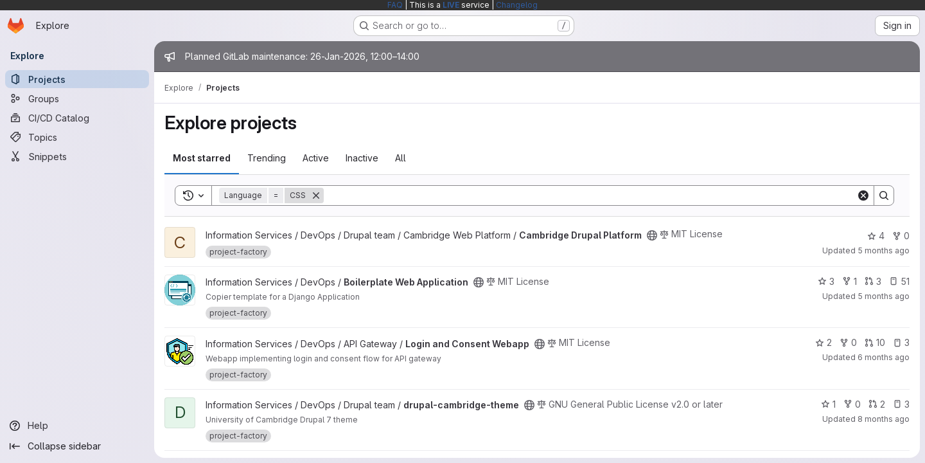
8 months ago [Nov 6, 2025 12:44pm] (884, 419)
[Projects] (77, 79)
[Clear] (863, 195)
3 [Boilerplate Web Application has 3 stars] (826, 281)
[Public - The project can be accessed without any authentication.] (652, 235)
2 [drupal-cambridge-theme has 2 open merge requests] (876, 404)
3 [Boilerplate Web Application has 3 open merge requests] (873, 281)
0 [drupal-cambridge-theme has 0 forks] (852, 404)
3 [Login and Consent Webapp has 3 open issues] (901, 342)
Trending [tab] (266, 157)
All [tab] (400, 157)
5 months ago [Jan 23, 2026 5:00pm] (884, 250)
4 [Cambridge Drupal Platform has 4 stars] (876, 235)
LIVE (451, 5)
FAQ (395, 5)
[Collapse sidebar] (77, 446)
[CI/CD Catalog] (77, 118)
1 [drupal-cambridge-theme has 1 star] (828, 404)
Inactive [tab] (362, 157)
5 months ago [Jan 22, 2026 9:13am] (884, 296)
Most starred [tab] (202, 157)
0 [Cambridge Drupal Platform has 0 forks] (901, 235)
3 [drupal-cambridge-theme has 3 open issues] (901, 404)
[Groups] (77, 98)
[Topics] (77, 137)
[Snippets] (77, 156)
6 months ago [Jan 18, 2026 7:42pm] (884, 357)
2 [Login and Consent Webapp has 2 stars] (823, 342)
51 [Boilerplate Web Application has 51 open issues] (899, 281)
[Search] (590, 195)
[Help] (77, 426)
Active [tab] (316, 157)
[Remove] (316, 195)
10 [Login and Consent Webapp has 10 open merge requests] (875, 342)
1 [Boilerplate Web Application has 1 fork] (849, 281)
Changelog (517, 5)
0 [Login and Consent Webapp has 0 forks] (848, 342)
